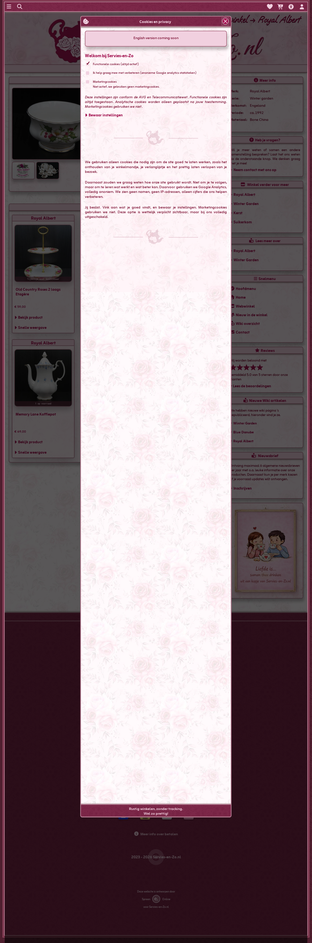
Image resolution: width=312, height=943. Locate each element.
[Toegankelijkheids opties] (291, 6)
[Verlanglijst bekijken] (270, 6)
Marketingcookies (105, 81)
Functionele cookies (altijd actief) (116, 64)
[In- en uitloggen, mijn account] (302, 6)
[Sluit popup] (225, 21)
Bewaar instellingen (106, 114)
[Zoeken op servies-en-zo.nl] (20, 6)
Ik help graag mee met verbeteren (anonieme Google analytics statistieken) (145, 73)
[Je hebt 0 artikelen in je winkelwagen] (280, 6)
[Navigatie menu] (9, 6)
